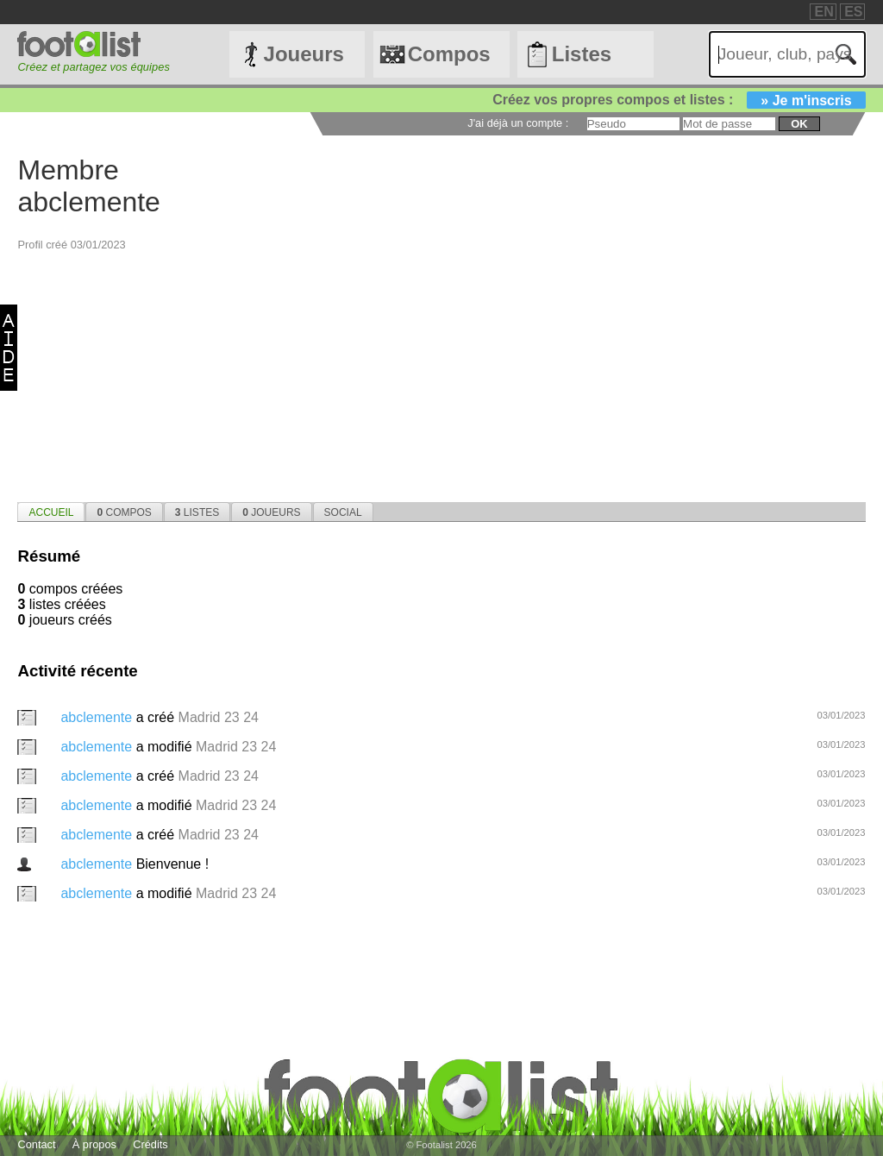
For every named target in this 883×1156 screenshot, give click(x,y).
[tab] (51, 511)
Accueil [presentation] (50, 512)
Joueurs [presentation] (271, 512)
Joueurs (304, 54)
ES (853, 11)
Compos (449, 54)
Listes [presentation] (197, 512)
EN (823, 11)
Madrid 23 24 (218, 717)
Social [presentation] (343, 512)
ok (799, 123)
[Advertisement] (441, 372)
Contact (36, 1144)
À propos (94, 1144)
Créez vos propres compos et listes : (678, 99)
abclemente (97, 717)
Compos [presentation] (124, 512)
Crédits (150, 1144)
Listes (581, 54)
